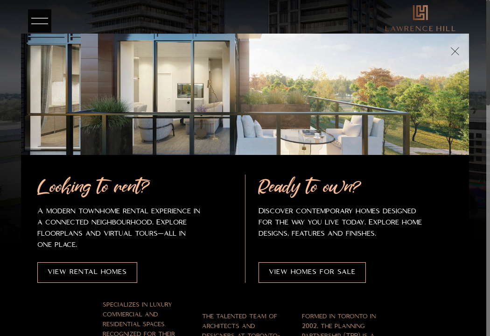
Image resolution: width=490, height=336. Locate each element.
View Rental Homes (87, 272)
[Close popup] (455, 51)
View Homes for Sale (312, 272)
